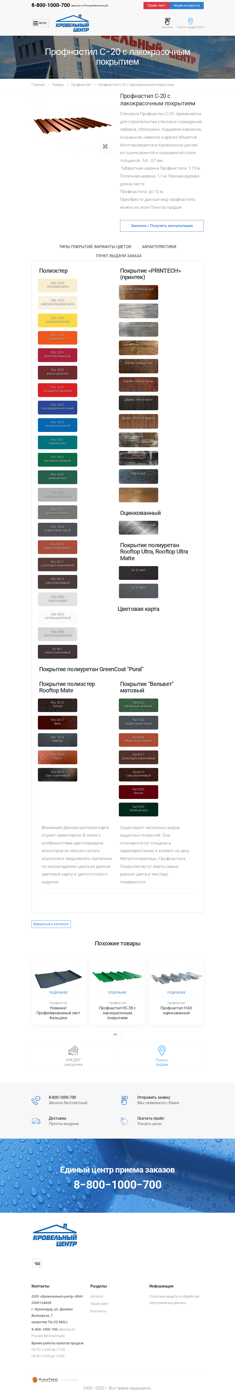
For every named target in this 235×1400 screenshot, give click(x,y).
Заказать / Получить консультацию (162, 225)
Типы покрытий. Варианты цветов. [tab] (95, 246)
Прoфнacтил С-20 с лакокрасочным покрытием (136, 85)
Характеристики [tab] (159, 246)
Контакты (98, 1311)
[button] (115, 1034)
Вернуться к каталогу (51, 924)
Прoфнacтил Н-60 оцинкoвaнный (176, 1010)
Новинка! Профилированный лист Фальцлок (58, 1013)
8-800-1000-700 (50, 5)
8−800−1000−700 (118, 1184)
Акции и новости (186, 5)
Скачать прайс (150, 1118)
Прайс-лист (156, 5)
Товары (58, 85)
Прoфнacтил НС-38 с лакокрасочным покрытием (117, 1013)
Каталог (97, 1296)
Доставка (57, 1118)
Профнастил (81, 85)
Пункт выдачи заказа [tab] (118, 256)
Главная (38, 85)
